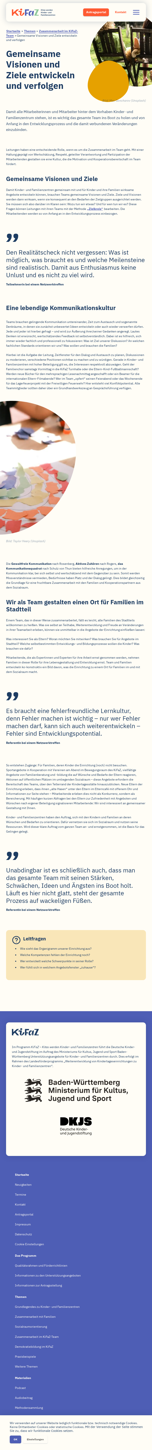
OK (15, 1439)
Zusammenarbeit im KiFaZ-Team (37, 1337)
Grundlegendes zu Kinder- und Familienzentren (47, 1307)
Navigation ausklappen (136, 12)
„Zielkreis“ (95, 209)
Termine (20, 1195)
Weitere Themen (26, 1366)
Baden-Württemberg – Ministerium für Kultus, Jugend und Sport (76, 1090)
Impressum (23, 1224)
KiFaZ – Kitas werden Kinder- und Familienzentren (33, 12)
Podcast (20, 1388)
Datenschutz (23, 1234)
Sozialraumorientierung (31, 1327)
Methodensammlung (29, 1408)
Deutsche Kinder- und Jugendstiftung (76, 1126)
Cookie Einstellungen (29, 1244)
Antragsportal (96, 12)
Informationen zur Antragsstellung (38, 1285)
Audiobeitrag (23, 1398)
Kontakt (120, 12)
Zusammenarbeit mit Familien (35, 1317)
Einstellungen (35, 1439)
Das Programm (25, 1256)
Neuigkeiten (23, 1185)
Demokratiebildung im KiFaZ (34, 1347)
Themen (30, 31)
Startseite (13, 31)
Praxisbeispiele (25, 1357)
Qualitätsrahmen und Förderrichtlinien (41, 1265)
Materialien (23, 1378)
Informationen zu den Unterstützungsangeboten (48, 1275)
